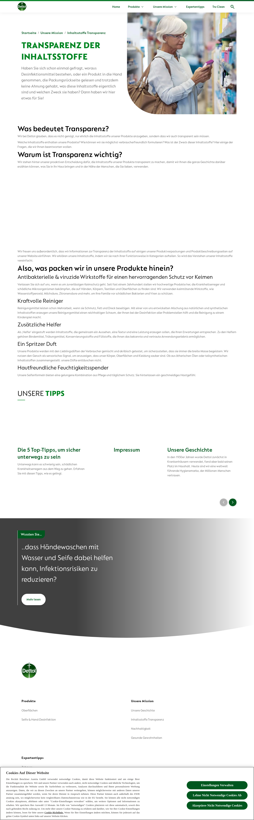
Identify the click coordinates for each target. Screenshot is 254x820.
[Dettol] (21, 7)
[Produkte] (134, 7)
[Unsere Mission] (163, 7)
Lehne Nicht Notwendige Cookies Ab (217, 795)
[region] (127, 793)
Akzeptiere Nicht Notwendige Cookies (217, 805)
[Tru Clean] (218, 7)
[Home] (116, 7)
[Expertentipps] (195, 7)
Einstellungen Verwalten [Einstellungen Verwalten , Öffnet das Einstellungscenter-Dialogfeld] (217, 785)
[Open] (233, 7)
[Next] (233, 502)
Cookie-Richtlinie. (54, 812)
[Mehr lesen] (33, 599)
